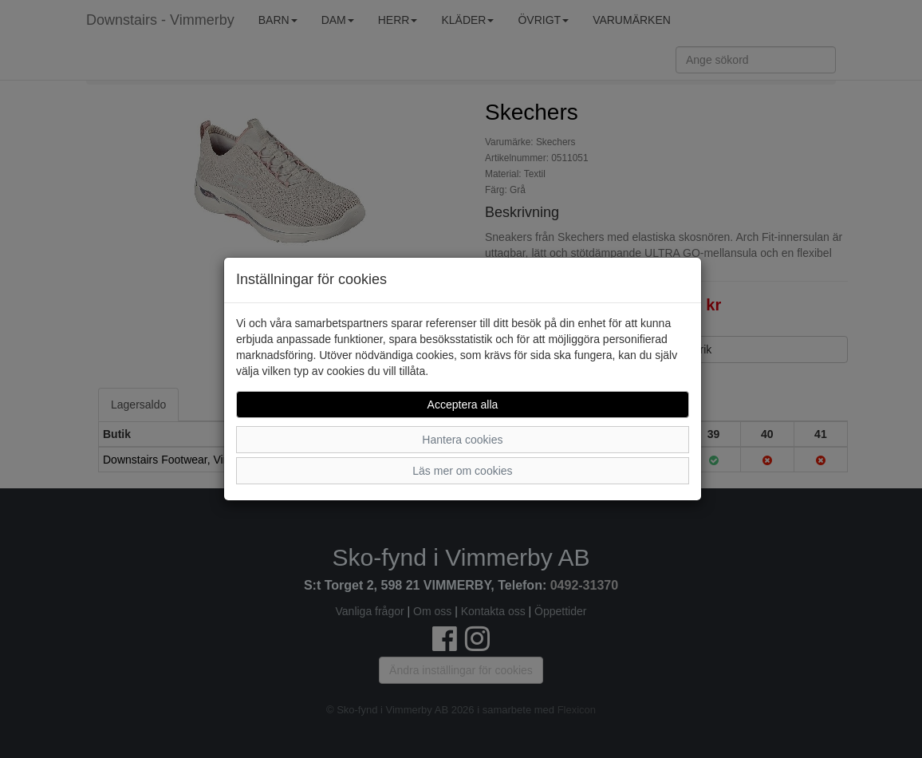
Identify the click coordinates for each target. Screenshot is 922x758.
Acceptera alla (463, 404)
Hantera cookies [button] (462, 439)
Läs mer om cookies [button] (462, 470)
